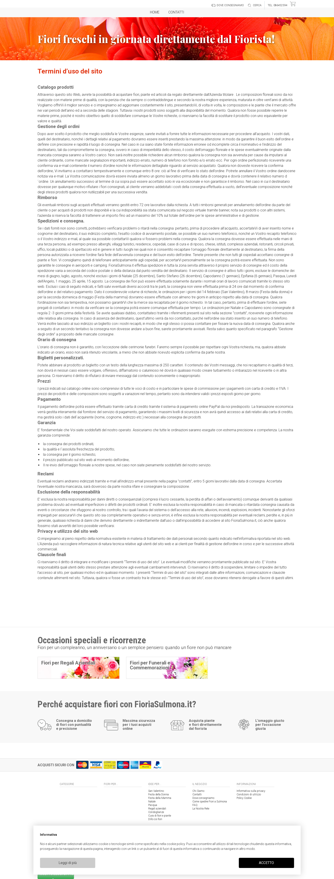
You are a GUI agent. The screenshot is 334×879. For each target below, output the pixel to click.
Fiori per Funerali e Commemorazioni (150, 665)
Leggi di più (68, 863)
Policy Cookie (244, 798)
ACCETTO (266, 863)
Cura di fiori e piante (159, 815)
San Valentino (156, 790)
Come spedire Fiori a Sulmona (209, 801)
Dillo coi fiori (155, 819)
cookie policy (176, 844)
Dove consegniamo (203, 798)
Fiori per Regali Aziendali (68, 663)
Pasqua (152, 805)
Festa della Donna (158, 794)
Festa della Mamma (159, 798)
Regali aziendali (157, 808)
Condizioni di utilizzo (249, 794)
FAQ (194, 805)
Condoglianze (156, 812)
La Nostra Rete (200, 808)
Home (154, 12)
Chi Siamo (198, 790)
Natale (152, 801)
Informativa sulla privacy (251, 790)
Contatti (176, 12)
